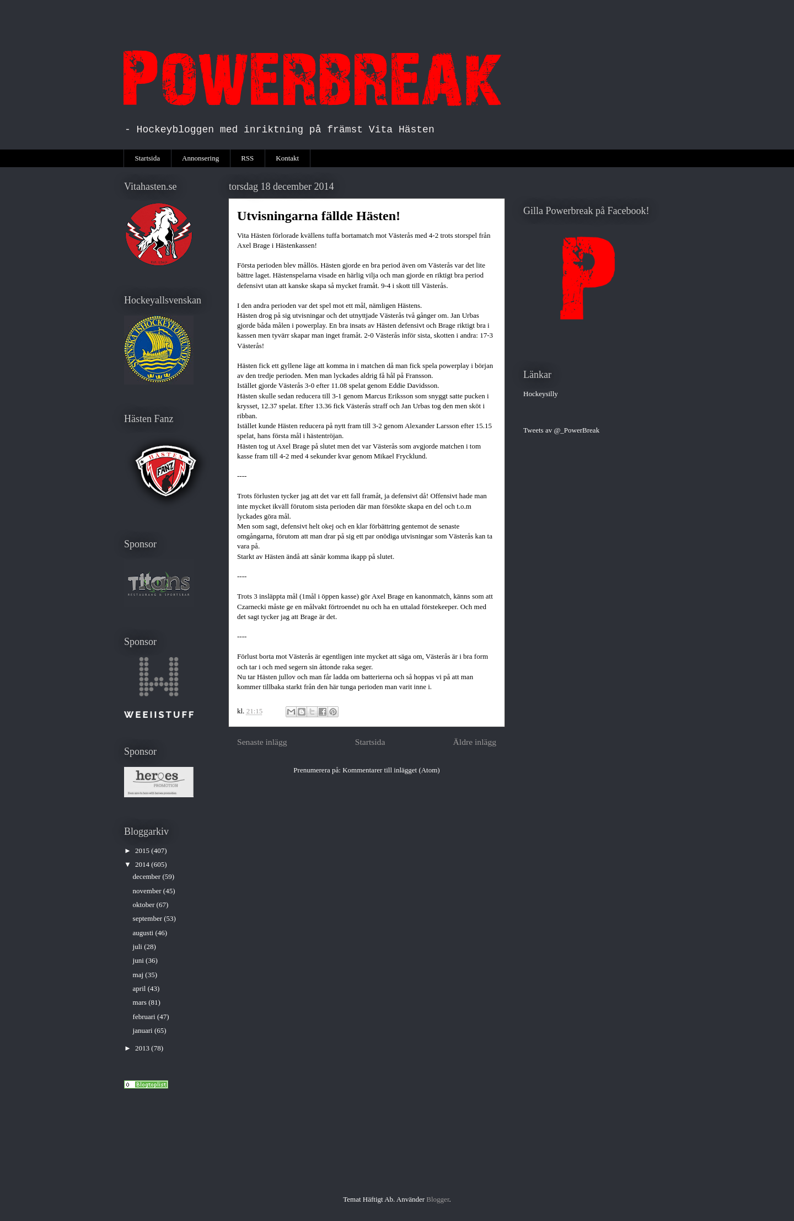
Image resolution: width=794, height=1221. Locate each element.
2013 (143, 1048)
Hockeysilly (540, 394)
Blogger (437, 1199)
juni (139, 960)
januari (143, 1030)
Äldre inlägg (474, 742)
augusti (144, 933)
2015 (143, 850)
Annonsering (200, 158)
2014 (143, 864)
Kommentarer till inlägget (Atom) (391, 770)
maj (139, 975)
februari (145, 1016)
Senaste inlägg (262, 742)
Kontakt (287, 158)
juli (138, 946)
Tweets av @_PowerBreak (561, 430)
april (140, 988)
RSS (247, 158)
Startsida (147, 158)
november (148, 891)
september (148, 918)
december (148, 876)
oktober (145, 904)
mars (141, 1002)
